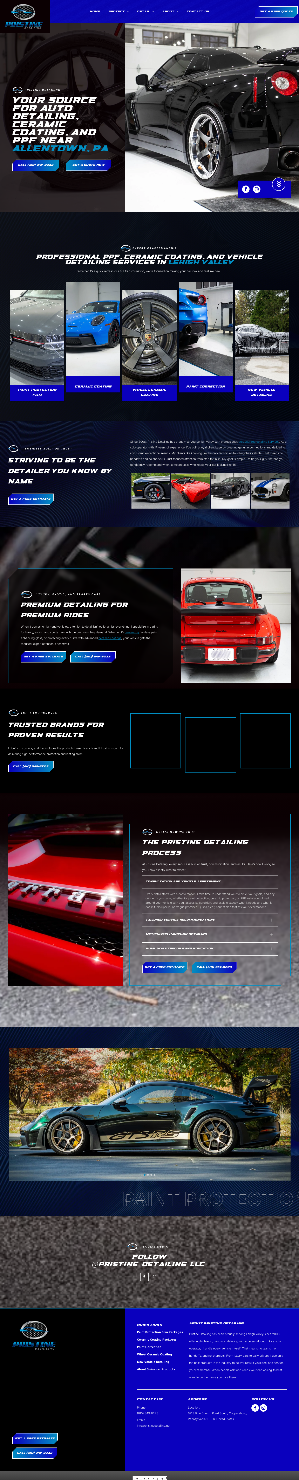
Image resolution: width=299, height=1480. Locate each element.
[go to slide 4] (154, 1151)
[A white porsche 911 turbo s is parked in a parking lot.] (150, 491)
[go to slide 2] (148, 1151)
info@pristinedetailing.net (153, 1401)
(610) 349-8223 (147, 1389)
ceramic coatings (109, 638)
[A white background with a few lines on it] (155, 740)
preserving (132, 632)
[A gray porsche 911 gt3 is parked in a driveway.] (270, 491)
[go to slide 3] (151, 1151)
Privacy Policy (139, 1471)
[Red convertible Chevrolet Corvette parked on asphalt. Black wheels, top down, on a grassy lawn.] (190, 491)
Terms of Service (158, 1471)
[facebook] (246, 190)
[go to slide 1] (144, 1151)
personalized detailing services (259, 441)
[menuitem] (95, 12)
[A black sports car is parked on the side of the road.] (230, 491)
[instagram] (256, 190)
